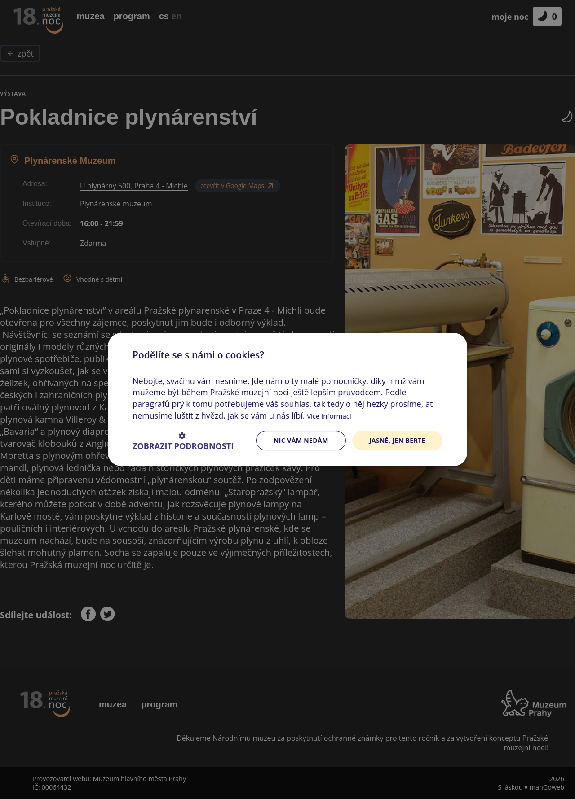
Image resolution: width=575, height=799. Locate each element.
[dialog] (287, 399)
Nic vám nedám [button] (301, 440)
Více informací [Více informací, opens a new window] (329, 415)
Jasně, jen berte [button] (397, 440)
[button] (183, 441)
